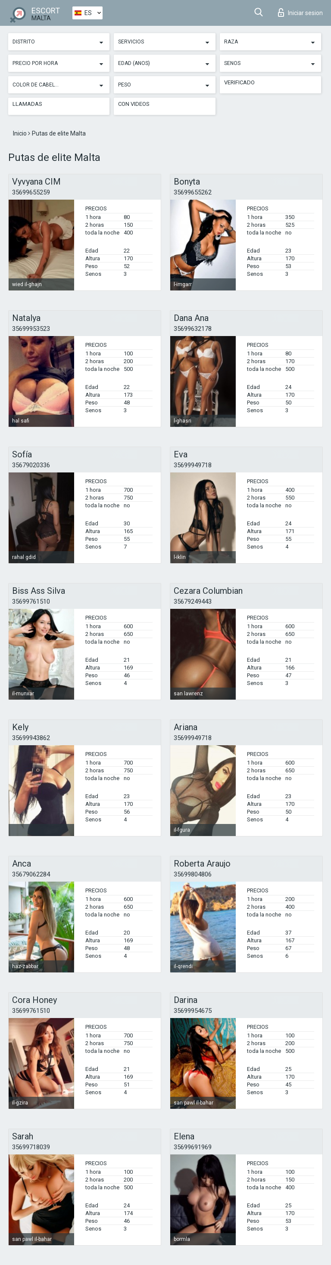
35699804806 (193, 874)
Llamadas (27, 104)
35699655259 (31, 192)
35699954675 (193, 1011)
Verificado (239, 82)
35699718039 (31, 1147)
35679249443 (193, 601)
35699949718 (193, 465)
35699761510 (31, 601)
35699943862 (31, 738)
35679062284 (31, 874)
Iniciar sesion (300, 12)
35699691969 (193, 1147)
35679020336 (31, 465)
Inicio (20, 133)
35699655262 (193, 192)
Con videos (134, 104)
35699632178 (193, 329)
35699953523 (31, 329)
